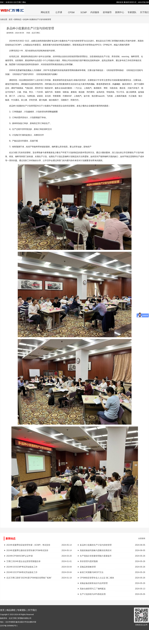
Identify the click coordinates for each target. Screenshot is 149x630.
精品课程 (10, 610)
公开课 (58, 12)
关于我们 (144, 12)
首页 (2, 610)
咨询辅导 (107, 12)
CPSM (71, 12)
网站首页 (45, 12)
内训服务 (94, 12)
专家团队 (132, 12)
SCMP (83, 12)
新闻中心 (119, 12)
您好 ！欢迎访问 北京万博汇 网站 (13, 2)
